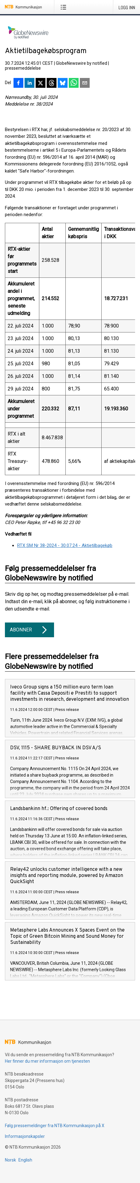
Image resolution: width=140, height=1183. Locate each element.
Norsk (10, 1160)
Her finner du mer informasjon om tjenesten (47, 1061)
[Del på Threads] (51, 83)
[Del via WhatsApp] (74, 83)
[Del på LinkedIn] (29, 83)
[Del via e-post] (85, 83)
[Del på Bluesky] (63, 83)
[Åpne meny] (65, 7)
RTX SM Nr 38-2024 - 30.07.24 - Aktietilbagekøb (64, 545)
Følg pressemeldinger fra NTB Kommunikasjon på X (54, 1125)
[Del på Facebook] (18, 83)
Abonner (29, 629)
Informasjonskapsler (25, 1136)
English (25, 1160)
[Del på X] (40, 83)
